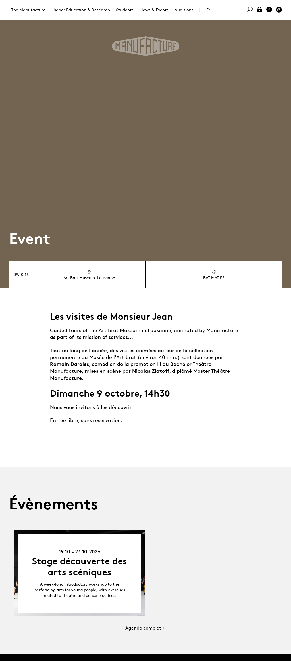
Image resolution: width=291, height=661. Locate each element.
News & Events (154, 9)
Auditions (184, 9)
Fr (208, 9)
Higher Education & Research (80, 9)
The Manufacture (28, 9)
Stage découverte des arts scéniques (79, 566)
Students (125, 9)
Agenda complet (145, 628)
